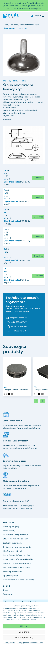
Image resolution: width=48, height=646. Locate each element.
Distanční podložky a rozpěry (16, 555)
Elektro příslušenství (12, 571)
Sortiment (14, 25)
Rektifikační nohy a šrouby (15, 535)
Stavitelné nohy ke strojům (15, 539)
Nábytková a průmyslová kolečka (18, 559)
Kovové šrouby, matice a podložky (18, 580)
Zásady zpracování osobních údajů (30, 643)
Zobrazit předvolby (24, 637)
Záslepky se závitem (12, 543)
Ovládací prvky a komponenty (17, 547)
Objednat (38, 177)
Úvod (6, 25)
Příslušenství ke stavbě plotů (16, 567)
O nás (5, 590)
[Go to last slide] (36, 401)
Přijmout (24, 626)
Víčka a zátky (9, 530)
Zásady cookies (9, 643)
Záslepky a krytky (11, 526)
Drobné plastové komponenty (17, 563)
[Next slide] (42, 401)
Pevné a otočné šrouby (29, 25)
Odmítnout (24, 632)
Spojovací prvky (10, 576)
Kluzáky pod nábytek (13, 551)
